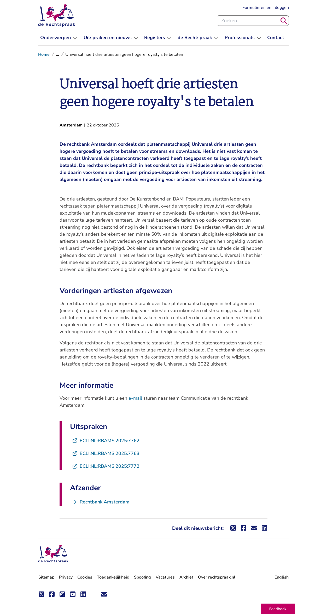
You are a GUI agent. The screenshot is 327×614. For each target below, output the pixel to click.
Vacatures (165, 577)
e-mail (135, 398)
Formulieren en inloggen (265, 7)
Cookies (84, 577)
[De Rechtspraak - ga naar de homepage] (53, 554)
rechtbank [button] (77, 303)
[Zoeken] (283, 20)
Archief (186, 577)
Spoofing (142, 577)
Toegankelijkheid (113, 577)
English (282, 577)
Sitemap (46, 577)
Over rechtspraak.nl (216, 577)
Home (44, 54)
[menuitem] (58, 37)
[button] (278, 609)
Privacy (66, 577)
